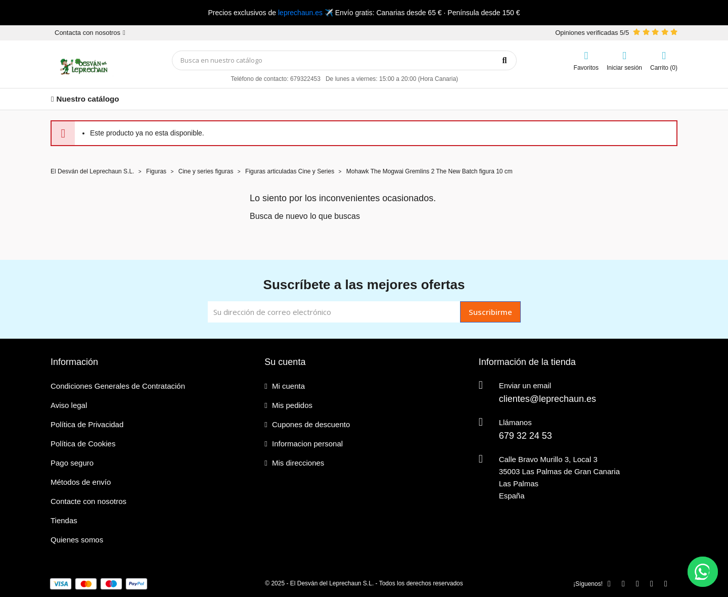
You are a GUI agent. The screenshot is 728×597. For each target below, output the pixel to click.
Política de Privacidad (87, 424)
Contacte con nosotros (88, 501)
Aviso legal (69, 405)
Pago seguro (72, 462)
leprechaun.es (300, 13)
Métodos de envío (81, 482)
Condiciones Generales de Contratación (118, 386)
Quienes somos (77, 539)
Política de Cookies (83, 443)
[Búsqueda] (344, 60)
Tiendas (64, 520)
